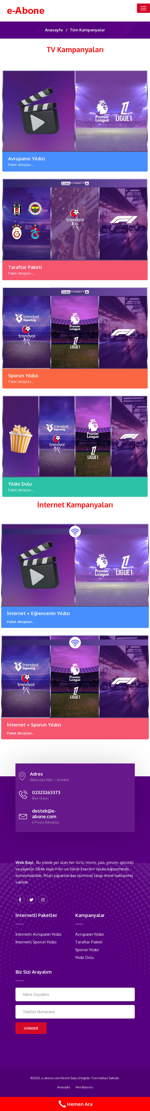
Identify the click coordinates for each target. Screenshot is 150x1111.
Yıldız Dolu (20, 484)
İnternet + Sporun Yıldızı (34, 725)
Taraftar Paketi (25, 267)
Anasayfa (54, 29)
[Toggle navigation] (143, 8)
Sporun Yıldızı (23, 375)
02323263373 (46, 792)
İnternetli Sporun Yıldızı (35, 941)
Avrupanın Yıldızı (26, 158)
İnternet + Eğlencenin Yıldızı (38, 613)
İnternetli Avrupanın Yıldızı (38, 934)
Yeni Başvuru (84, 1087)
